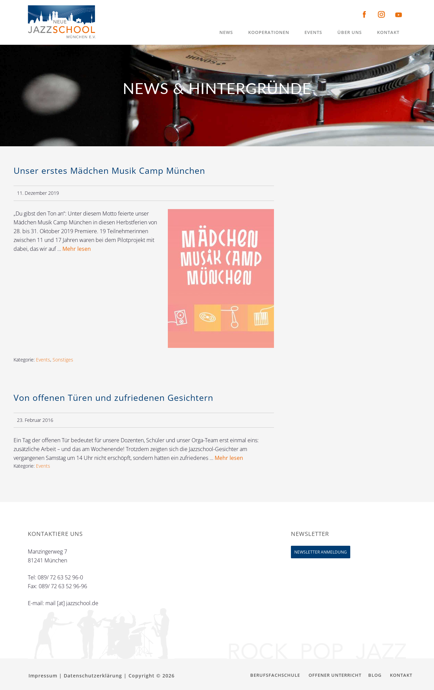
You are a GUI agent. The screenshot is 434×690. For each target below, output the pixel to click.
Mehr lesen (76, 249)
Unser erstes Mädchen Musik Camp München (109, 170)
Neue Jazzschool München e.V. (62, 22)
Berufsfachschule (275, 675)
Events (43, 359)
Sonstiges (63, 359)
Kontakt (401, 675)
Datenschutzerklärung (93, 675)
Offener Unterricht (335, 675)
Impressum (42, 675)
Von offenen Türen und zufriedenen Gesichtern (113, 397)
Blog (374, 675)
